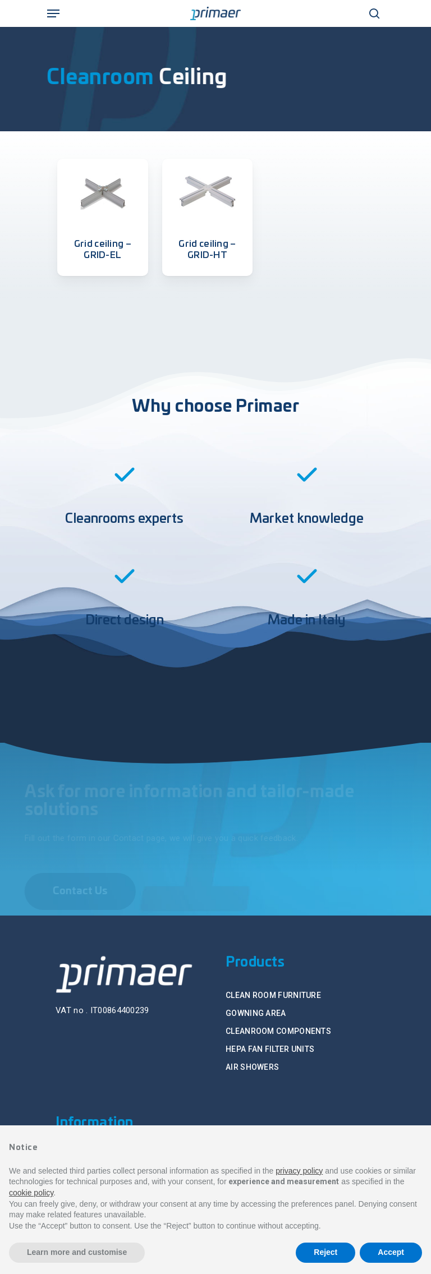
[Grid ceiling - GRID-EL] (102, 191)
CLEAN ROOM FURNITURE (273, 995)
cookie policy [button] (31, 1192)
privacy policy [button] (299, 1170)
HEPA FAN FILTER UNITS (270, 1049)
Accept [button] (391, 1252)
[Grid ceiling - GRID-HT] (207, 191)
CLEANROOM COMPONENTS (278, 1031)
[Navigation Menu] (53, 13)
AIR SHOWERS (252, 1067)
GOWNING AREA (256, 1013)
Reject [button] (325, 1252)
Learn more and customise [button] (77, 1252)
